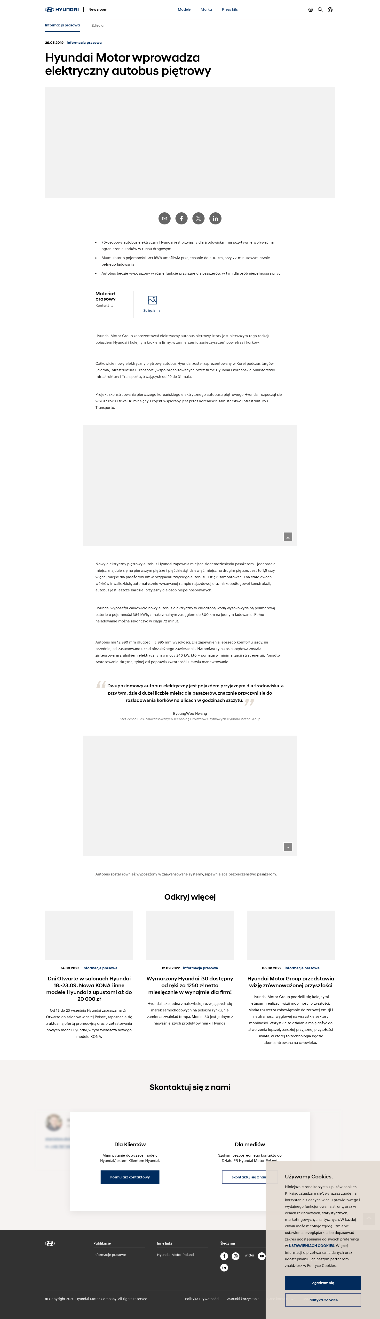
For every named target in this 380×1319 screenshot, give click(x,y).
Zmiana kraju (330, 10)
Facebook (181, 216)
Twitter (198, 216)
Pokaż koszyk (311, 10)
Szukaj (320, 10)
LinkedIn (215, 216)
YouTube (262, 1253)
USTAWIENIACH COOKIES (311, 1245)
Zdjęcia (97, 25)
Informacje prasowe (110, 1252)
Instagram (235, 1253)
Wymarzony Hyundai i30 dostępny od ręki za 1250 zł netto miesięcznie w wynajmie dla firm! (190, 983)
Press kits (230, 9)
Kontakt (102, 303)
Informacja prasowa (62, 25)
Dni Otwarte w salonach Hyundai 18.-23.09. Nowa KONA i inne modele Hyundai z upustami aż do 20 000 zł (89, 986)
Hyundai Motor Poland (175, 1252)
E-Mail (164, 216)
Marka (206, 9)
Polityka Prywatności (202, 1296)
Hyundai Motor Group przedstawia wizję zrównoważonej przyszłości (290, 979)
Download (288, 534)
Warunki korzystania (243, 1296)
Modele (184, 9)
